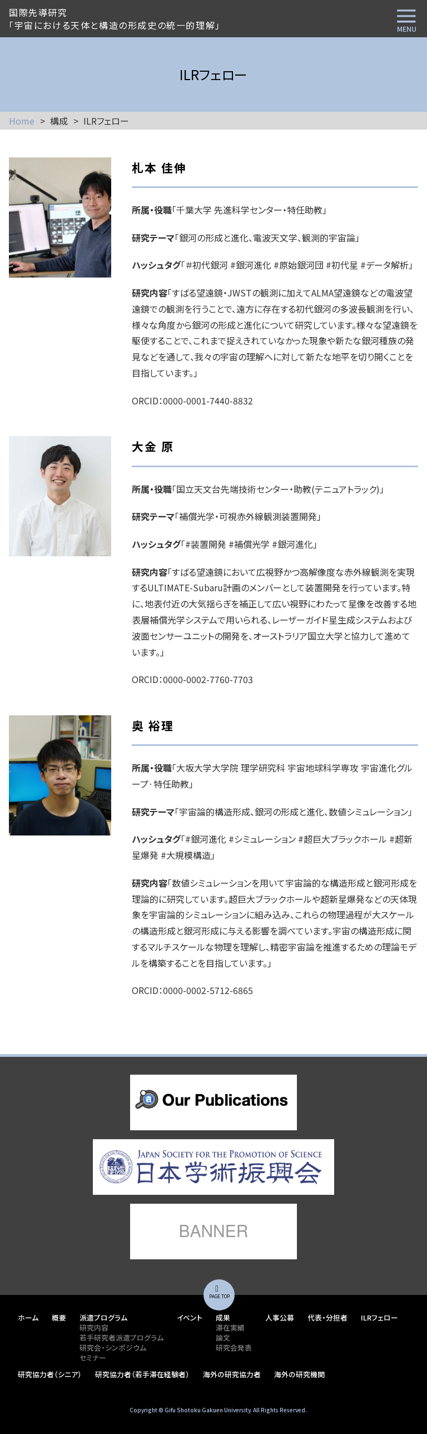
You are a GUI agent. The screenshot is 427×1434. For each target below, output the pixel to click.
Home (21, 120)
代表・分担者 (327, 1317)
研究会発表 (234, 1347)
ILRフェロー (379, 1317)
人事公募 (279, 1317)
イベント (189, 1317)
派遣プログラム (103, 1317)
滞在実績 (230, 1327)
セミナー (93, 1357)
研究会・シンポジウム (113, 1347)
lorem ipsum (213, 1102)
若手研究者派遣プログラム (121, 1337)
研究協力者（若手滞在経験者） (142, 1374)
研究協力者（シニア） (50, 1374)
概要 (59, 1317)
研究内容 (94, 1327)
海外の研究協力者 (232, 1374)
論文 (223, 1337)
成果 (223, 1317)
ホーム (28, 1317)
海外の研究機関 (299, 1374)
